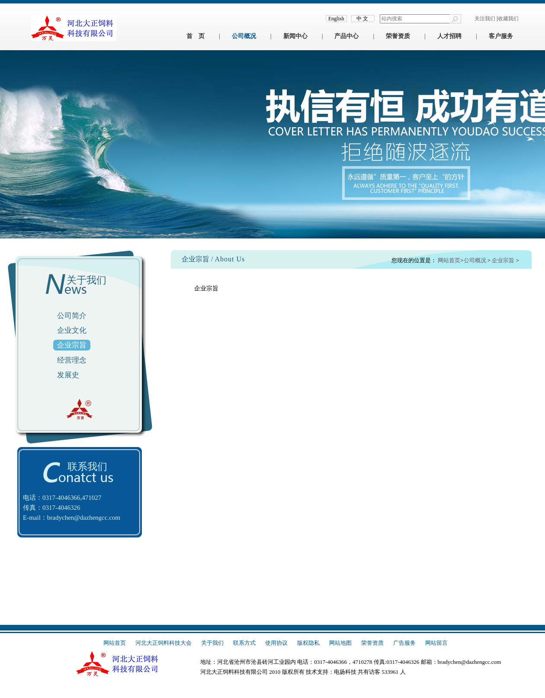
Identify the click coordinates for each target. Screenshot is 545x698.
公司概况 (244, 36)
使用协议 (276, 643)
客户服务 (501, 36)
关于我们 (212, 643)
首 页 (195, 36)
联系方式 (244, 643)
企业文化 (72, 330)
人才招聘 (449, 36)
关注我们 (484, 19)
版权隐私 (308, 643)
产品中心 (346, 36)
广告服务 (404, 643)
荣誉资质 (398, 36)
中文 (362, 19)
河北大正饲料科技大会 (163, 643)
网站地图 (340, 643)
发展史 (68, 375)
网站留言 (436, 643)
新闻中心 (295, 36)
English (336, 19)
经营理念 (72, 360)
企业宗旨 (72, 345)
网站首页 (449, 260)
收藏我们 (508, 19)
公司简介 (72, 316)
